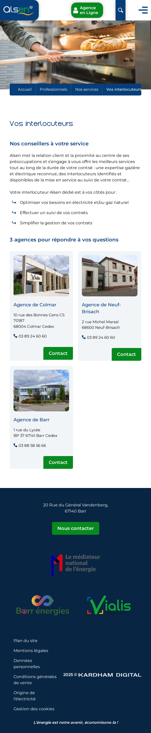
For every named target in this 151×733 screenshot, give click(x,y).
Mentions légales (31, 650)
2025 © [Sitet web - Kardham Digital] (102, 674)
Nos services (86, 89)
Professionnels (53, 89)
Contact (58, 353)
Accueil (25, 89)
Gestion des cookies (34, 708)
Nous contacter (75, 528)
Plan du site (25, 640)
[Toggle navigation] (143, 10)
